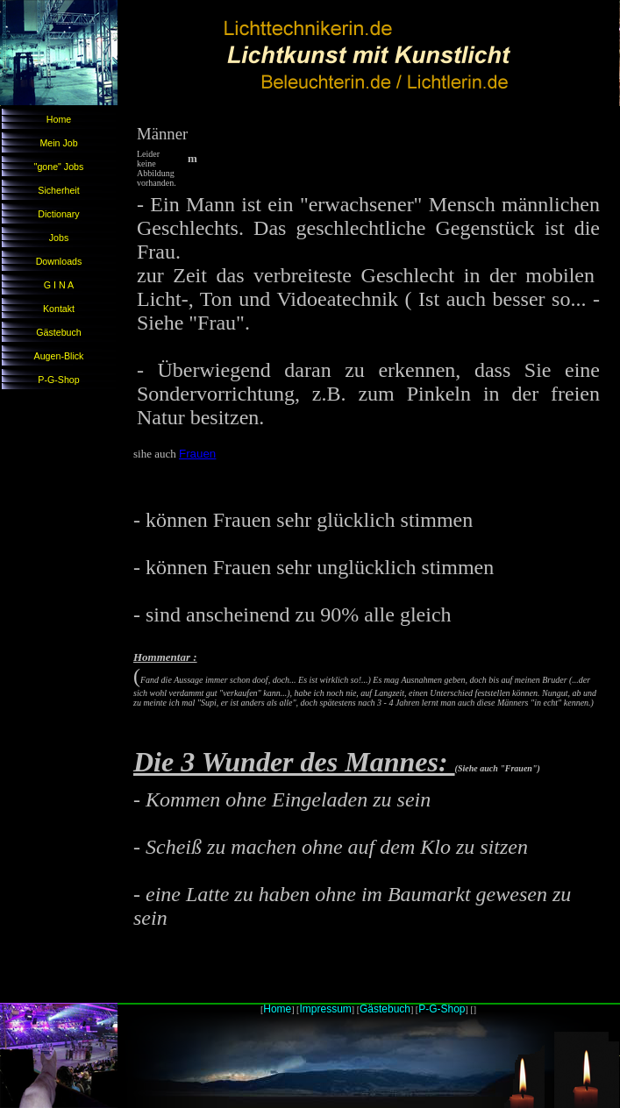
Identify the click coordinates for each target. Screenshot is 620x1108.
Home (58, 119)
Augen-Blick (59, 356)
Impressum (325, 1009)
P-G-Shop (58, 379)
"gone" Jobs (59, 166)
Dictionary (58, 214)
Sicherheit (58, 190)
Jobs (59, 237)
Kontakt (59, 308)
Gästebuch (59, 332)
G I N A (59, 285)
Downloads (59, 261)
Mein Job (58, 143)
